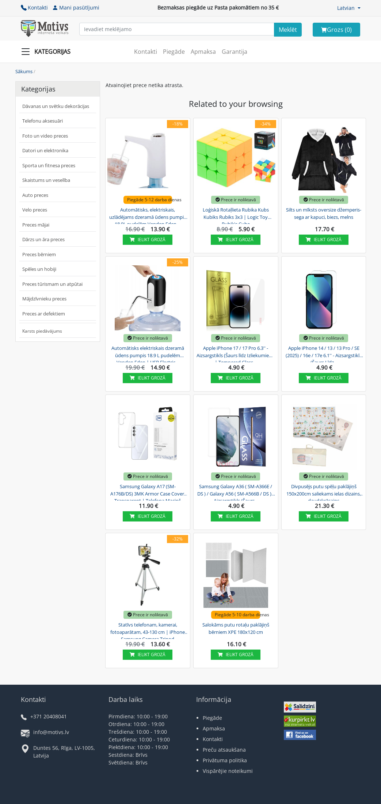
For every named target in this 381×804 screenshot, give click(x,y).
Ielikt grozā (147, 239)
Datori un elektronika (45, 150)
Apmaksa (203, 52)
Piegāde (174, 52)
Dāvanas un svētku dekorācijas (55, 106)
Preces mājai (35, 224)
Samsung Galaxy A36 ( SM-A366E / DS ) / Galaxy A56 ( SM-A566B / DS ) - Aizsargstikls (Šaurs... (235, 492)
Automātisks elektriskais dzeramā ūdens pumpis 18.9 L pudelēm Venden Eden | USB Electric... (147, 354)
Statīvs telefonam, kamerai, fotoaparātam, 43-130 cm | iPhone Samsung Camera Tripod (147, 630)
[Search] (288, 30)
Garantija (234, 52)
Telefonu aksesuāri (42, 120)
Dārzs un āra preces (43, 239)
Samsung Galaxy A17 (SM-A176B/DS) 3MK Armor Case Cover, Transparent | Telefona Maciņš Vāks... (147, 492)
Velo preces (34, 209)
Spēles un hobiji (39, 269)
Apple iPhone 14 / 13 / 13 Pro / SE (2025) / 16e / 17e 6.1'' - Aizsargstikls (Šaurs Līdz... (324, 354)
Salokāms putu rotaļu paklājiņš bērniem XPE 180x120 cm (235, 628)
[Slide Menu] (48, 51)
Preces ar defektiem (43, 313)
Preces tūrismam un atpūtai (52, 284)
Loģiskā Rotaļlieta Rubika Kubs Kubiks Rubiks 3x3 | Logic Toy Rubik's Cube (236, 215)
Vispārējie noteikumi (228, 770)
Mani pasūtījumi (75, 7)
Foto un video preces (45, 135)
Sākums (24, 71)
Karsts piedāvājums (42, 331)
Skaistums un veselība (46, 180)
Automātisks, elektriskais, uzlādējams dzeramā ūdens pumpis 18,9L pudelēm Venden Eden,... (147, 215)
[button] (349, 7)
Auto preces (35, 195)
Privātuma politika (225, 760)
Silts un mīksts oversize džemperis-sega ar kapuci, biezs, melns (323, 213)
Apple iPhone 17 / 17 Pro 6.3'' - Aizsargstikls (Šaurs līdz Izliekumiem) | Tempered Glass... (236, 354)
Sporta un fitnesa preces (48, 165)
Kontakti (34, 7)
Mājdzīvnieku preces (44, 298)
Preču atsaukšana (224, 749)
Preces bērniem (39, 254)
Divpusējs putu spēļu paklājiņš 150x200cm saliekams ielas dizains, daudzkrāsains (323, 492)
